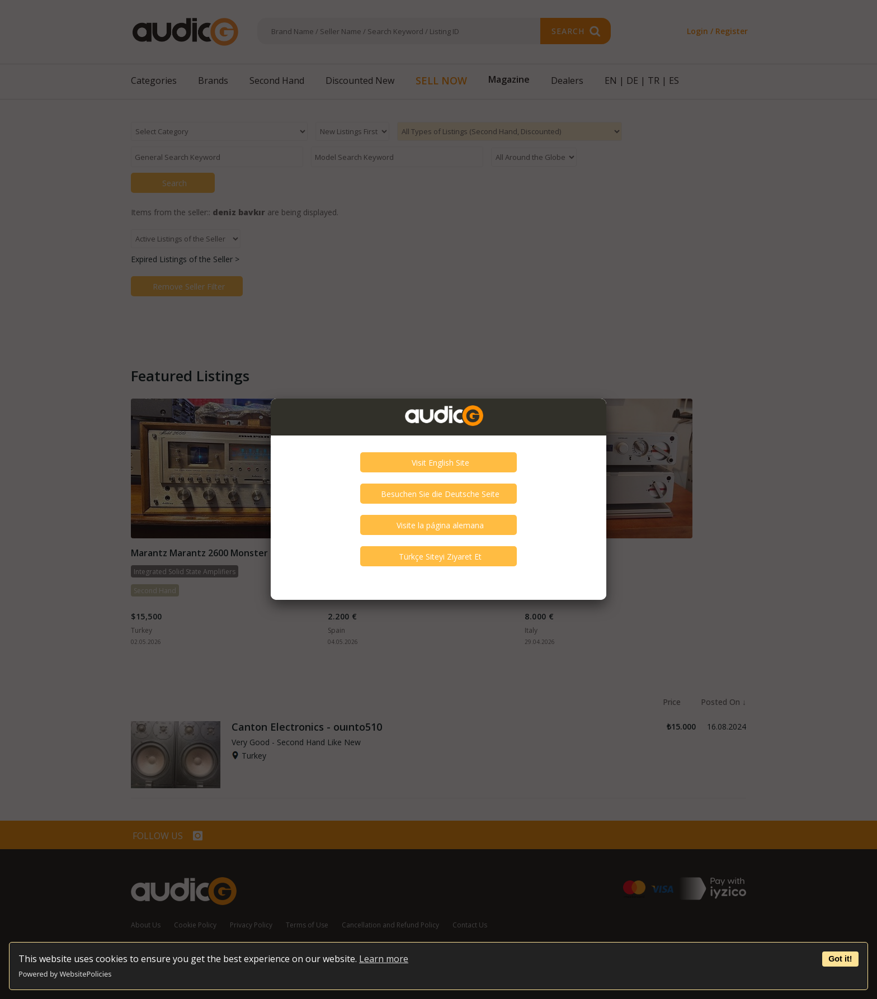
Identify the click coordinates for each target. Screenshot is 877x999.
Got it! (840, 958)
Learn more (383, 959)
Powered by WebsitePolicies (64, 974)
